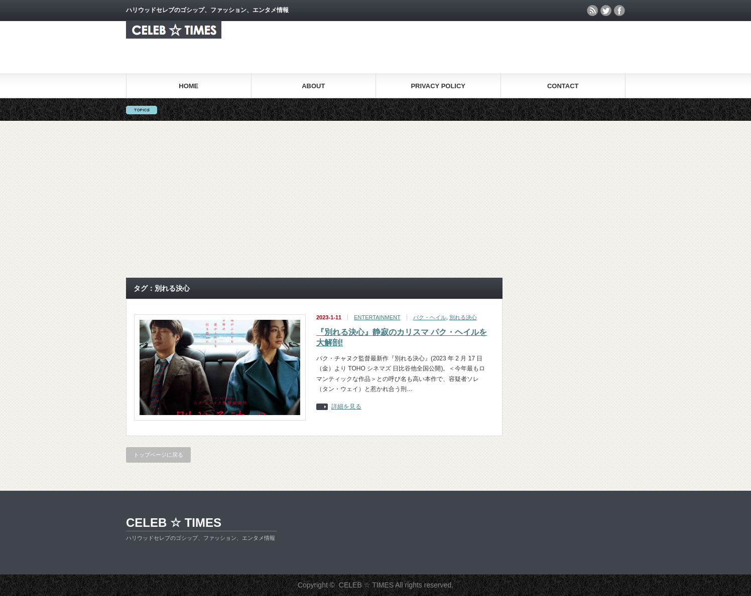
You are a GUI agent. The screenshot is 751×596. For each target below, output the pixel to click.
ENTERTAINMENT (377, 317)
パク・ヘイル (429, 317)
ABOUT (313, 86)
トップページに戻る (158, 455)
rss (592, 10)
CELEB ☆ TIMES (173, 522)
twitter (605, 10)
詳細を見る (346, 407)
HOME (188, 86)
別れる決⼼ (463, 317)
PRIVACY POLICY (438, 86)
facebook (619, 10)
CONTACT (563, 86)
